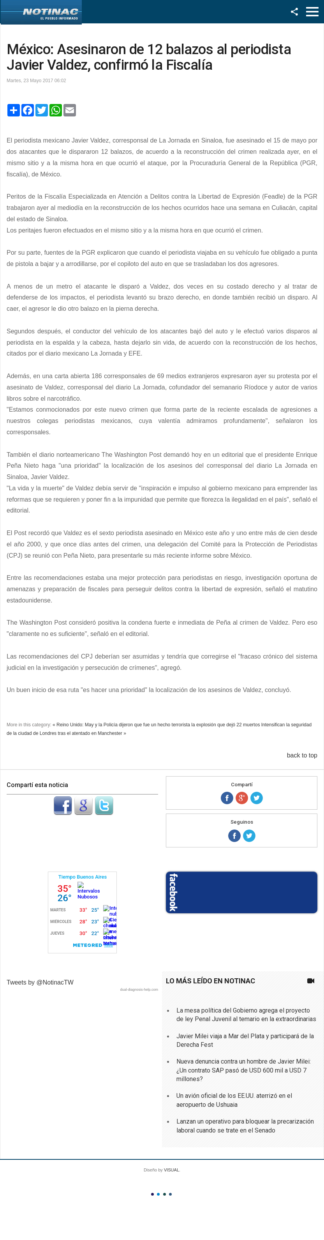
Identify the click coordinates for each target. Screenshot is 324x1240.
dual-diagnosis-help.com (139, 990)
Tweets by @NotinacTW (40, 982)
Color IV (170, 1194)
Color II (158, 1194)
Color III (164, 1194)
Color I (152, 1194)
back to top (302, 755)
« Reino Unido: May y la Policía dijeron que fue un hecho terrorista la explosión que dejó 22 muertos (156, 724)
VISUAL (171, 1170)
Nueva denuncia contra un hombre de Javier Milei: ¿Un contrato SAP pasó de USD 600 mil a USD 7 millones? (243, 1070)
